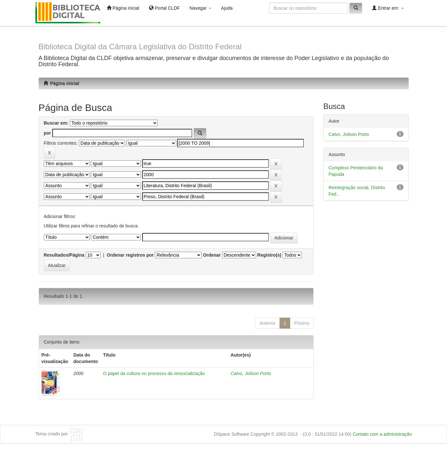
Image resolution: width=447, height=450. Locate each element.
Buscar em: (56, 123)
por (47, 133)
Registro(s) (269, 255)
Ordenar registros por (130, 255)
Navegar (200, 8)
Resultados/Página (64, 255)
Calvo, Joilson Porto (250, 373)
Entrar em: (388, 8)
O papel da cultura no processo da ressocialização (154, 373)
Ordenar (211, 255)
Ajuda (227, 8)
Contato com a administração (382, 434)
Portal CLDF (164, 8)
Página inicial (123, 8)
